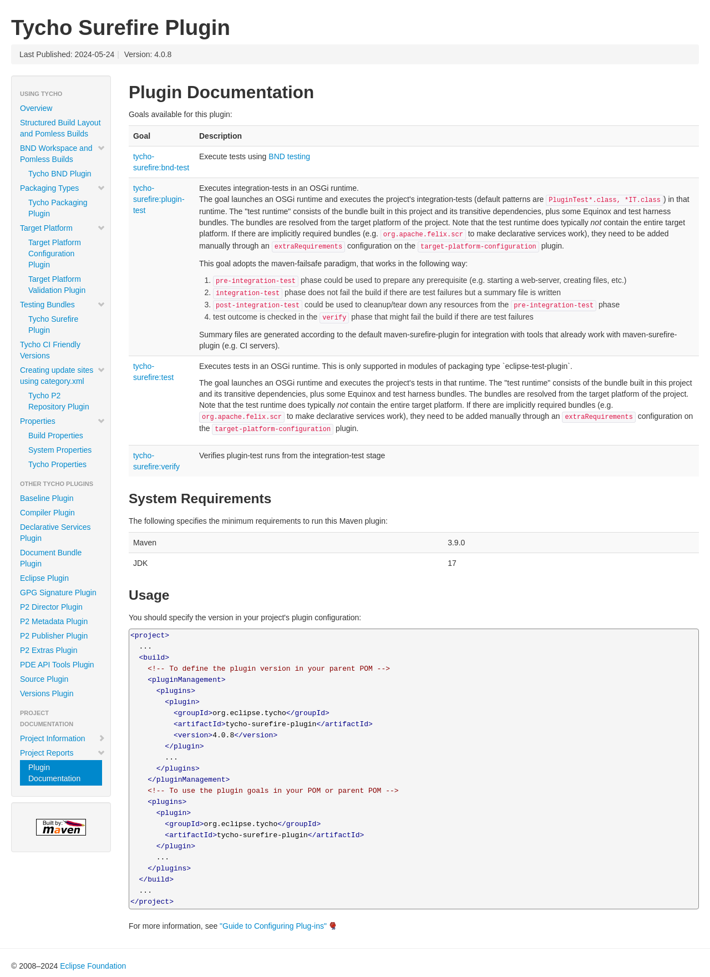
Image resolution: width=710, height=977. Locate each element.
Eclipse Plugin (44, 578)
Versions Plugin (47, 693)
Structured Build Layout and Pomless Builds (60, 128)
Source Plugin (44, 679)
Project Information (62, 738)
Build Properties (55, 435)
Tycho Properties (57, 464)
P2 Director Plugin (51, 607)
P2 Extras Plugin (49, 650)
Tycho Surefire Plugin (53, 325)
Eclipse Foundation (93, 965)
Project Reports (62, 752)
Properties (62, 421)
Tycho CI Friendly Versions (50, 350)
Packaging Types (62, 188)
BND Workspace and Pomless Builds (62, 154)
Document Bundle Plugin (51, 558)
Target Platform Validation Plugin (56, 285)
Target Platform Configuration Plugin (54, 253)
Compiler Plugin (47, 512)
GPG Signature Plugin (58, 592)
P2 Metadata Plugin (54, 621)
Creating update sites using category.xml (62, 376)
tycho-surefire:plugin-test (159, 199)
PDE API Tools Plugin (57, 664)
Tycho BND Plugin (60, 173)
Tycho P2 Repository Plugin (58, 401)
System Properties (60, 450)
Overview (36, 108)
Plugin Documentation (54, 773)
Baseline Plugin (47, 498)
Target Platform (62, 228)
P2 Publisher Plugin (54, 635)
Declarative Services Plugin (55, 533)
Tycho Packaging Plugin (58, 208)
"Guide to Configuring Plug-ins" (273, 926)
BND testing (289, 156)
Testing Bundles (62, 304)
